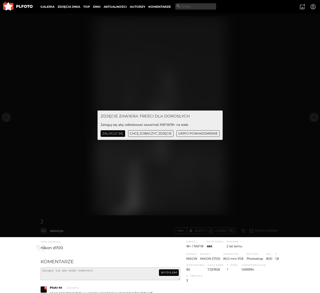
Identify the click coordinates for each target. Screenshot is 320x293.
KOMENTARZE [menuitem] (159, 7)
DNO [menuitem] (97, 7)
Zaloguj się (112, 133)
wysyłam (169, 272)
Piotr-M (56, 289)
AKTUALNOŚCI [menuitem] (115, 7)
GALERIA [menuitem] (47, 7)
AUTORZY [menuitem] (137, 7)
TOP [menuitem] (86, 7)
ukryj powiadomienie (198, 133)
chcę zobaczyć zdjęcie (151, 133)
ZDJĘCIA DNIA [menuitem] (69, 7)
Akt (209, 246)
